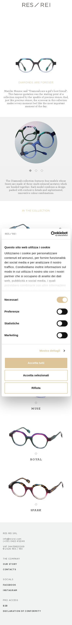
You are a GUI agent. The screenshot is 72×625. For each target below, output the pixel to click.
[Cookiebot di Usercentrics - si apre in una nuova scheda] (51, 233)
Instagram (10, 590)
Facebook (9, 585)
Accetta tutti (36, 362)
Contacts (9, 570)
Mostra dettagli (49, 350)
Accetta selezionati (36, 375)
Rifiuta (36, 387)
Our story (10, 564)
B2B (5, 606)
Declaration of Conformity (22, 611)
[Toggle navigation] (6, 5)
